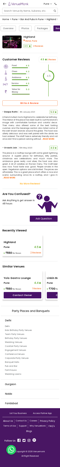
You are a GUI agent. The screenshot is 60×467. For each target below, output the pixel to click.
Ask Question (44, 218)
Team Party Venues (14, 334)
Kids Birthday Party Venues (18, 330)
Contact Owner (22, 295)
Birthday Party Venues (16, 338)
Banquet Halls (12, 362)
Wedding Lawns (13, 374)
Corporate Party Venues (17, 358)
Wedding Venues (13, 342)
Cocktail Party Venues (16, 346)
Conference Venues (15, 354)
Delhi (7, 326)
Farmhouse (10, 370)
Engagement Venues (15, 350)
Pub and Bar (11, 366)
